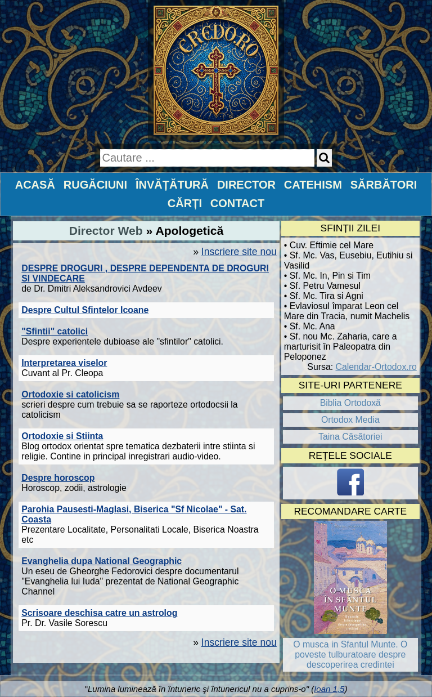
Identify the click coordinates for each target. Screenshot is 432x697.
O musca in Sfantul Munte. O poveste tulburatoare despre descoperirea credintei (350, 654)
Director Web (106, 230)
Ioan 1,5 (329, 689)
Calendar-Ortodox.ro (376, 367)
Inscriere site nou (239, 251)
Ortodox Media (350, 420)
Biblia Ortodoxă (350, 403)
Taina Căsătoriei (350, 436)
